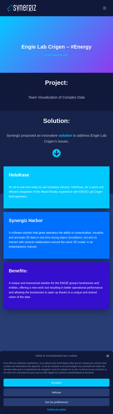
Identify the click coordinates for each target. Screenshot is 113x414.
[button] (107, 356)
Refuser (56, 392)
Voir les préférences (56, 402)
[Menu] (104, 8)
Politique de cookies (56, 409)
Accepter (56, 382)
